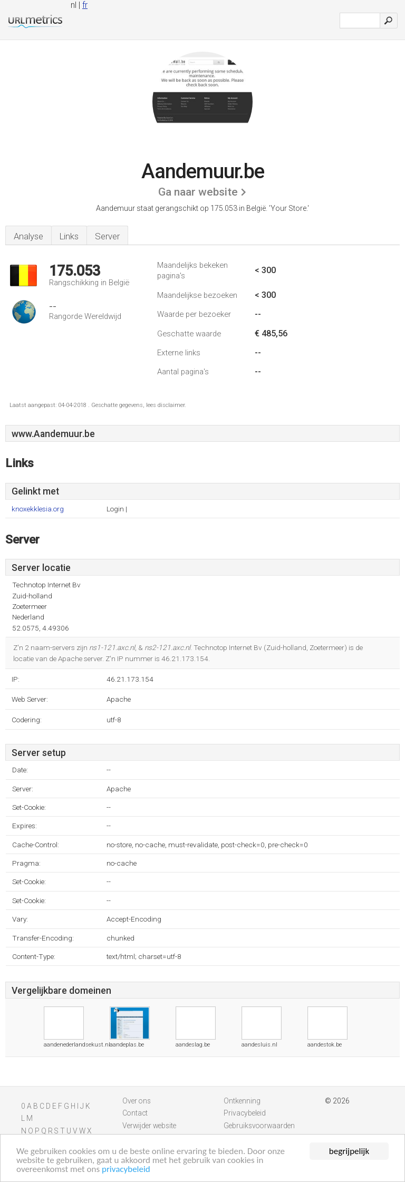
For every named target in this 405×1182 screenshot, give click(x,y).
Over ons (136, 1101)
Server (107, 236)
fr (85, 5)
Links (69, 236)
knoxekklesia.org (38, 509)
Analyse (28, 236)
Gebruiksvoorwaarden (259, 1125)
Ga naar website (198, 192)
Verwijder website (149, 1125)
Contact (135, 1113)
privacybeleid (126, 1169)
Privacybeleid (245, 1113)
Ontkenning (242, 1101)
